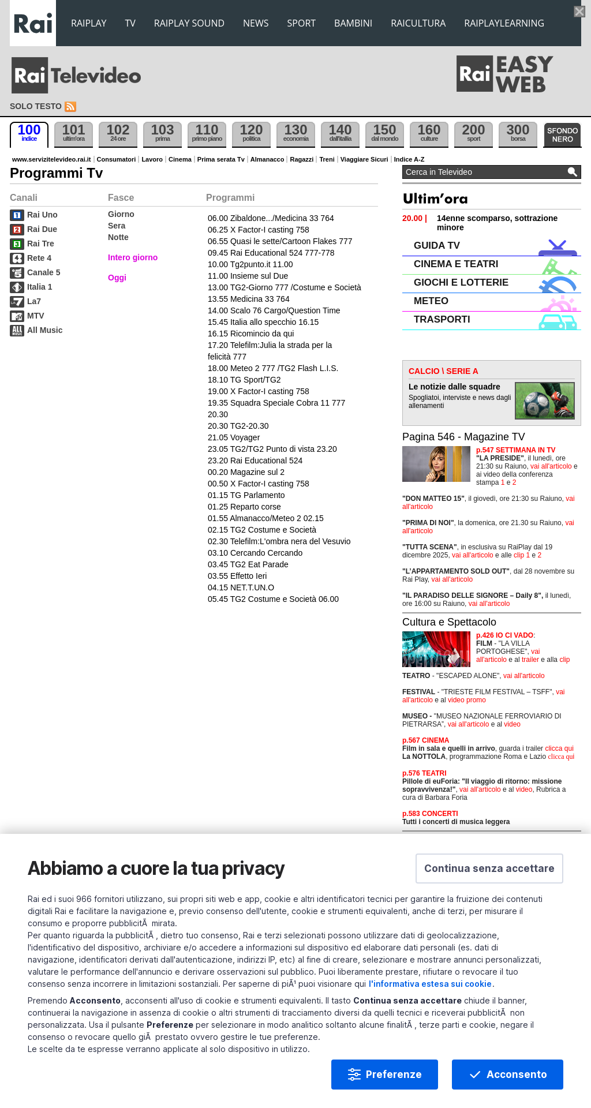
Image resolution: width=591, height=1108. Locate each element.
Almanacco (267, 159)
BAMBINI (353, 23)
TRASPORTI (442, 319)
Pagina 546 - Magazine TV (463, 437)
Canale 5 (44, 272)
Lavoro (152, 159)
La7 (34, 301)
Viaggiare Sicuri (364, 159)
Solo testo (36, 106)
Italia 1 (40, 286)
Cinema (180, 159)
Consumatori (116, 159)
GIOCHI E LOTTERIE (461, 282)
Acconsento (517, 1077)
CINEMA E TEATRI (456, 264)
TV (130, 23)
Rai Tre (40, 243)
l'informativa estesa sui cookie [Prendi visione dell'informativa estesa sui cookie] (430, 986)
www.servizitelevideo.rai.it (51, 159)
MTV (35, 315)
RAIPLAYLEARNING (504, 23)
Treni (326, 159)
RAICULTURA (418, 23)
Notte (118, 237)
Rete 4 (39, 258)
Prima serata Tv (221, 159)
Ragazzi (301, 159)
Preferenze (394, 1077)
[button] (489, 871)
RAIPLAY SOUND (189, 23)
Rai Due (42, 229)
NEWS (255, 23)
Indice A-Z (409, 159)
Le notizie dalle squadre (454, 386)
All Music (44, 330)
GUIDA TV (437, 245)
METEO (431, 300)
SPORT (301, 23)
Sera (116, 225)
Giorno (121, 214)
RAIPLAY (89, 23)
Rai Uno (42, 214)
